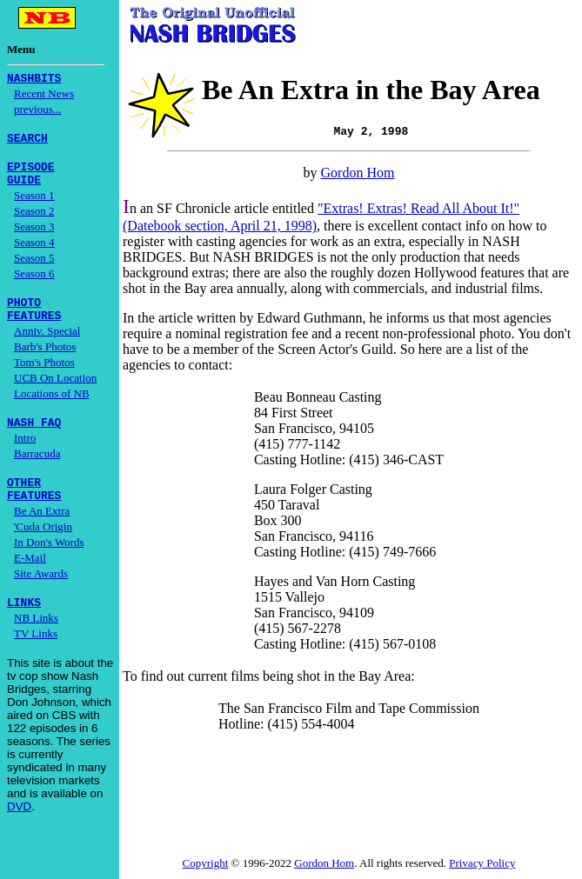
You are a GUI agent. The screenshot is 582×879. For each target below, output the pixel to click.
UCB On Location (55, 393)
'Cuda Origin (43, 549)
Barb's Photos (45, 362)
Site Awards (41, 596)
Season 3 (34, 236)
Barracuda (37, 471)
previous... (38, 111)
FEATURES (34, 330)
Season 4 (34, 252)
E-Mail (30, 581)
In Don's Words (49, 565)
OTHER (24, 502)
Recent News (44, 96)
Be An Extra (42, 534)
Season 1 (34, 205)
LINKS (24, 628)
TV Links (35, 659)
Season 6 (34, 283)
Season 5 (34, 268)
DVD (19, 832)
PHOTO (24, 315)
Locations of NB (52, 409)
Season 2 (34, 221)
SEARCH (27, 142)
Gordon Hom (358, 174)
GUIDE (24, 189)
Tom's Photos (44, 377)
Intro (25, 456)
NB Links (36, 643)
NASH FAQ (34, 440)
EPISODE (31, 174)
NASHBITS (34, 80)
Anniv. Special (47, 346)
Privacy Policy (482, 864)
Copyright (206, 864)
